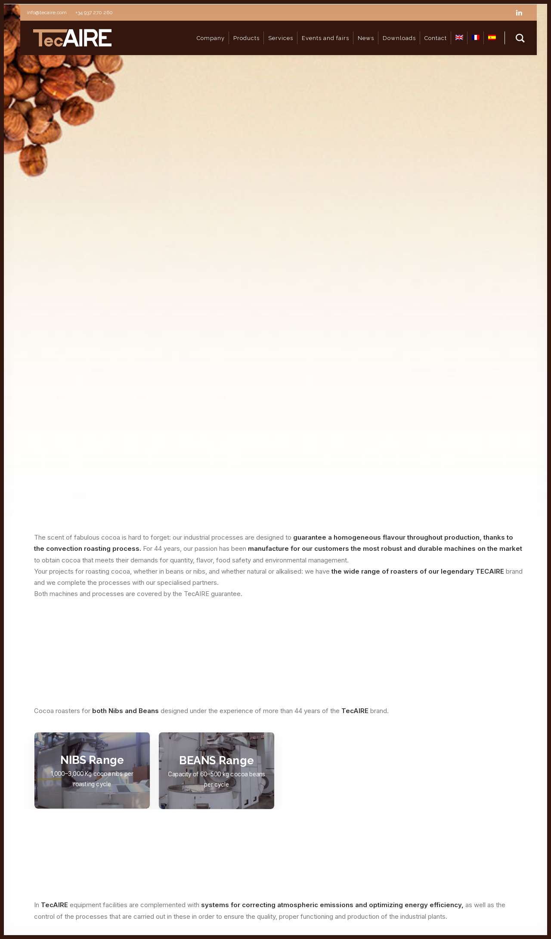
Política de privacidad (213, 909)
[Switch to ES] (492, 38)
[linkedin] (523, 12)
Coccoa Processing (241, 805)
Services (225, 836)
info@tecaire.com (471, 781)
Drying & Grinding (237, 821)
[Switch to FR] (475, 38)
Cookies (29, 919)
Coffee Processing (240, 789)
